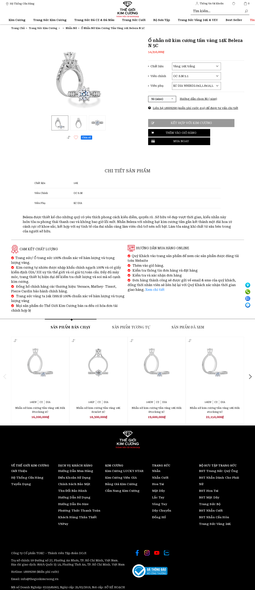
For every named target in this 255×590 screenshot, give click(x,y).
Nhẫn (156, 462)
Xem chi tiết (155, 281)
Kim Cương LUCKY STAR (124, 462)
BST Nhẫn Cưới (211, 502)
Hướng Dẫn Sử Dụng (74, 489)
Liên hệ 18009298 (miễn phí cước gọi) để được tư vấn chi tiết (195, 108)
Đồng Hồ (159, 509)
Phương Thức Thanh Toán (79, 502)
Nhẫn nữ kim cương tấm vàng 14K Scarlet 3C (98, 401)
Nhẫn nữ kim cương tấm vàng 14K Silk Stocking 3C (157, 401)
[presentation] (15, 367)
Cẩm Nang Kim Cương (122, 482)
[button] (162, 99)
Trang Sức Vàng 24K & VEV (198, 20)
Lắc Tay (158, 489)
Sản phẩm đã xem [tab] (188, 318)
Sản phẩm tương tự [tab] (131, 318)
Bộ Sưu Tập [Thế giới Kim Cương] (161, 20)
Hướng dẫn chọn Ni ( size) (198, 98)
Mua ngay (210, 133)
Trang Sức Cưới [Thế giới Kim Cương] (133, 20)
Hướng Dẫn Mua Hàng (75, 462)
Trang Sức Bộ (210, 495)
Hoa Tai (158, 475)
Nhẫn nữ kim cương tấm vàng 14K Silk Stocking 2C (40, 401)
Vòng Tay (159, 495)
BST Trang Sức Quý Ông (218, 462)
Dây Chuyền (161, 502)
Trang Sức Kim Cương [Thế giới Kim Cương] (50, 20)
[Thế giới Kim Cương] (20, 3)
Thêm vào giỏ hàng (169, 133)
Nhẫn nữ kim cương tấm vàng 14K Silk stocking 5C (215, 401)
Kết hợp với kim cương (188, 123)
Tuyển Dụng (21, 475)
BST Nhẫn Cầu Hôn (214, 509)
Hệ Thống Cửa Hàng (27, 469)
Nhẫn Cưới (160, 469)
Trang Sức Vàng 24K (215, 515)
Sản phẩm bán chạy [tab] (71, 318)
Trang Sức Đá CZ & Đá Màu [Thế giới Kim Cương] (94, 20)
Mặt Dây (158, 482)
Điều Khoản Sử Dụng (74, 469)
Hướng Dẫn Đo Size (73, 495)
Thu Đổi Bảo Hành (72, 482)
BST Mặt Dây (209, 489)
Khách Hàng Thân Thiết (77, 509)
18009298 (30, 563)
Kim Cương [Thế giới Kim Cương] (17, 20)
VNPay (63, 515)
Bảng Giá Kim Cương (121, 475)
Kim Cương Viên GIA (121, 469)
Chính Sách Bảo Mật (74, 475)
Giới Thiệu (19, 462)
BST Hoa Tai (208, 482)
